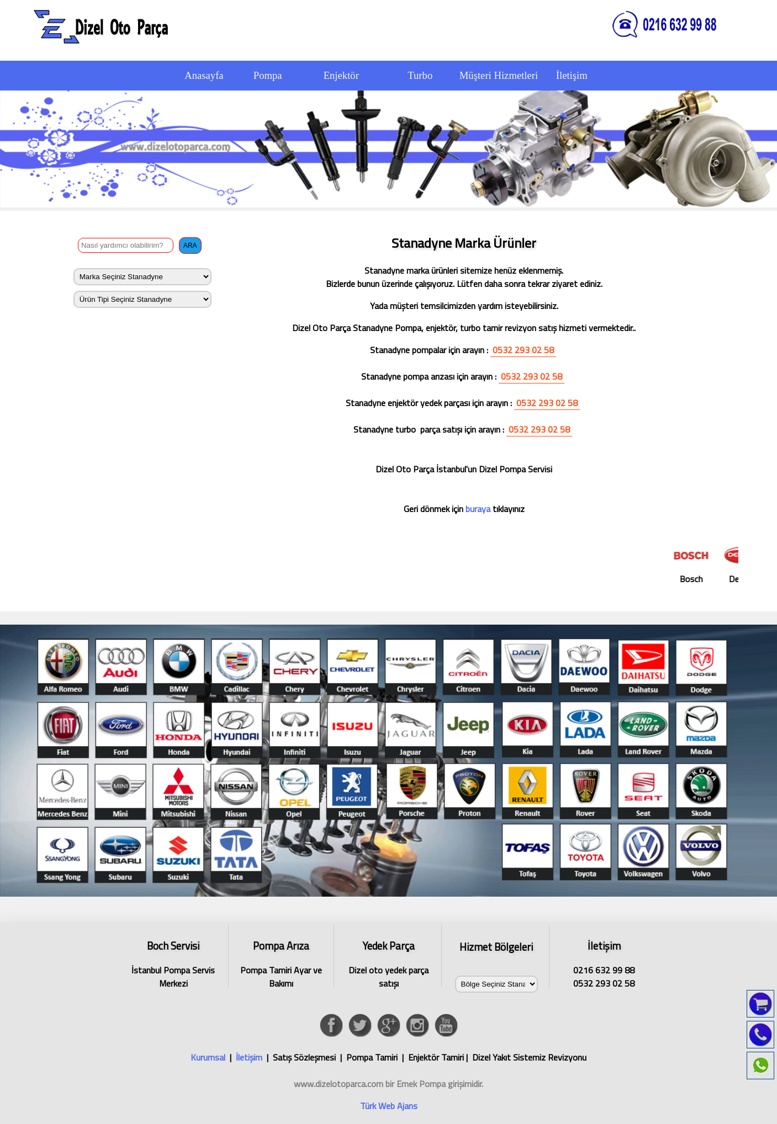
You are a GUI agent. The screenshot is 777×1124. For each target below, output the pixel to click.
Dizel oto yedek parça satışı (388, 962)
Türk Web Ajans (388, 1105)
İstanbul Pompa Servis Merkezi (173, 962)
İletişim (249, 1057)
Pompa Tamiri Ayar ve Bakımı (281, 962)
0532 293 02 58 (523, 349)
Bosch (697, 563)
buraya (476, 508)
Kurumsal (208, 1057)
